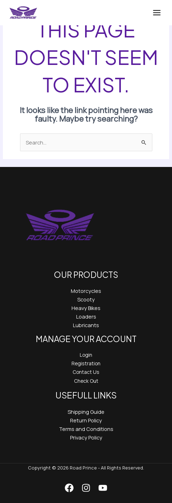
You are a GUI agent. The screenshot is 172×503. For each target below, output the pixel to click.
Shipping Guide (86, 411)
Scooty (86, 299)
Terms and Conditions (86, 428)
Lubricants (86, 325)
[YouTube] (102, 487)
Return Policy (86, 420)
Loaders (86, 316)
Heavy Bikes (86, 307)
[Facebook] (69, 487)
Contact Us (86, 372)
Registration (86, 363)
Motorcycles (86, 290)
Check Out (86, 380)
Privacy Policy (86, 437)
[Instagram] (86, 487)
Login (86, 354)
